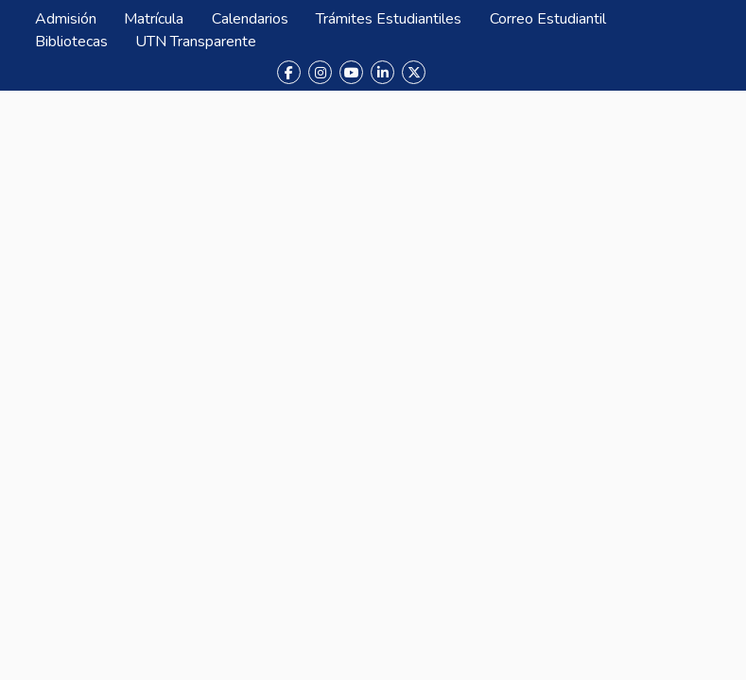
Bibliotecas (71, 41)
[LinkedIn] (382, 72)
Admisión (65, 18)
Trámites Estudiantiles (388, 18)
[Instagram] (320, 72)
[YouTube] (351, 72)
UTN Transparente (195, 41)
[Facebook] (289, 72)
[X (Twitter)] (413, 72)
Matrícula (153, 18)
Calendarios (250, 18)
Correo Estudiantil (548, 18)
